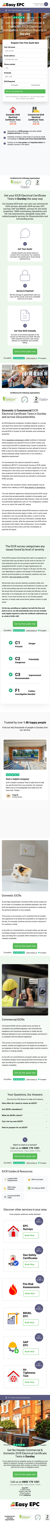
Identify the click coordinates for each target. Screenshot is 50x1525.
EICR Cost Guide (35, 1179)
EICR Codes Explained (10, 1188)
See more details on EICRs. (19, 577)
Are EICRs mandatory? (12, 1109)
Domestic (14, 85)
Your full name (9, 47)
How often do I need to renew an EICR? (19, 1103)
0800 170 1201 (31, 1148)
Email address (9, 56)
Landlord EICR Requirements (10, 1179)
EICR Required (9, 81)
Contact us (27, 1495)
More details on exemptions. (35, 488)
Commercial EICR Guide (12, 1197)
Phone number (9, 64)
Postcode (7, 73)
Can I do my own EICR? (12, 1121)
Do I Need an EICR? (36, 1188)
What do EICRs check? (12, 1115)
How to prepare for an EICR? (15, 1127)
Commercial (35, 85)
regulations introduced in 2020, (17, 440)
